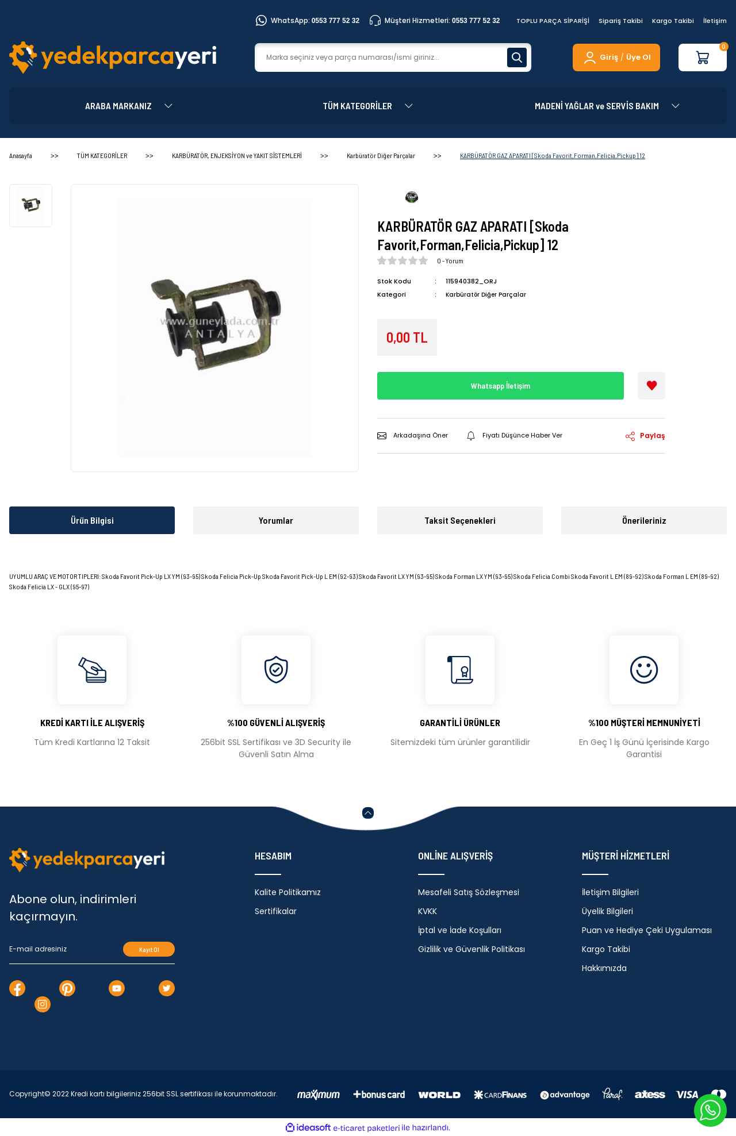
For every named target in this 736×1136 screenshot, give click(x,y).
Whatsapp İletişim (501, 385)
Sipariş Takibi (621, 20)
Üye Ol (638, 57)
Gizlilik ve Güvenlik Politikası (471, 949)
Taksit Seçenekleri (460, 520)
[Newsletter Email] (92, 949)
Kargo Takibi (673, 20)
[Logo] (112, 57)
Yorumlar (276, 520)
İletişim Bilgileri (610, 892)
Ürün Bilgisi (92, 520)
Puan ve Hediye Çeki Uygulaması (647, 930)
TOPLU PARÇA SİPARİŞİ (552, 20)
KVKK (427, 911)
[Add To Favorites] (651, 386)
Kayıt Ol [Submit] (149, 949)
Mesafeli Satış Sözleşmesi (468, 892)
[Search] (393, 57)
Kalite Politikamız (288, 892)
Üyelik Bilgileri (607, 911)
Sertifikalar (276, 911)
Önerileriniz (644, 520)
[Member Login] (600, 57)
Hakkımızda (604, 968)
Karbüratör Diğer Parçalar (488, 294)
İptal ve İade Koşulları (459, 930)
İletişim (715, 20)
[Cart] (702, 57)
